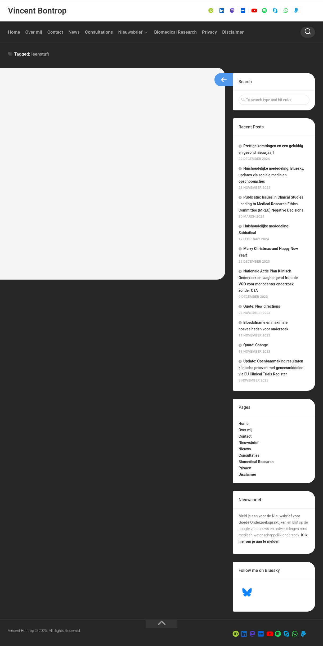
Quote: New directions (261, 306)
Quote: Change (255, 345)
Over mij (33, 32)
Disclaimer (233, 32)
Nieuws (245, 449)
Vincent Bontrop (36, 10)
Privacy (209, 32)
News (73, 32)
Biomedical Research (175, 32)
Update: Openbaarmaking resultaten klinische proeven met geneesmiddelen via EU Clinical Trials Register (271, 367)
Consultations (99, 32)
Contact (55, 32)
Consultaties (249, 455)
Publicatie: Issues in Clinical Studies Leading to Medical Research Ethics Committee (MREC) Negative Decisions (271, 203)
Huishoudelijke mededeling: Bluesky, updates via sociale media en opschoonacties (271, 174)
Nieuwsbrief (130, 32)
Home (14, 32)
